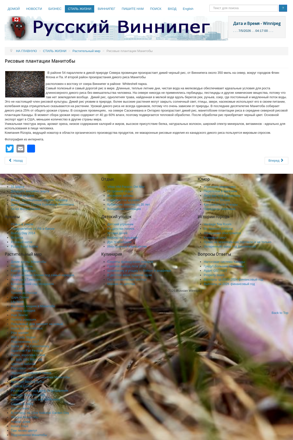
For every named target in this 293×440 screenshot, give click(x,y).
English (188, 9)
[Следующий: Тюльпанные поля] (276, 160)
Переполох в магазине (220, 191)
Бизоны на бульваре (122, 237)
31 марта (17, 187)
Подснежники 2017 (25, 342)
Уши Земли (19, 315)
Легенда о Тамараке (26, 279)
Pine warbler (20, 333)
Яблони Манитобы (24, 417)
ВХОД (172, 9)
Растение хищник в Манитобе (33, 306)
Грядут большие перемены (224, 266)
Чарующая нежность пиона (31, 373)
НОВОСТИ (34, 9)
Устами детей (117, 233)
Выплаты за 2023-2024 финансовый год (233, 279)
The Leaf (17, 288)
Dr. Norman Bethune (218, 228)
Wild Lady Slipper (23, 337)
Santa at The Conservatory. (30, 346)
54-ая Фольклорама (25, 209)
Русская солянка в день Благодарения (39, 390)
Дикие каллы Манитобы (28, 262)
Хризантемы (20, 408)
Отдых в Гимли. (22, 224)
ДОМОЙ (14, 9)
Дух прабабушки (119, 242)
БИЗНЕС (54, 9)
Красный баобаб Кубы (27, 381)
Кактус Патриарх (23, 270)
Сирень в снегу (22, 404)
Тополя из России (24, 293)
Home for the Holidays (27, 328)
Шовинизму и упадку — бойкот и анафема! (139, 270)
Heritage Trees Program (28, 395)
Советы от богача (217, 200)
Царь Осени (20, 297)
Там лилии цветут (24, 430)
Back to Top (280, 313)
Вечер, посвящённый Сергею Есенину (39, 200)
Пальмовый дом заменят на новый (37, 324)
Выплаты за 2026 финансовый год (229, 284)
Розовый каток (21, 242)
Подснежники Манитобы (29, 435)
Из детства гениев (120, 228)
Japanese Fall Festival (27, 350)
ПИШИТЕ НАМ (133, 9)
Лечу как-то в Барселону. (222, 195)
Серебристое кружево (123, 200)
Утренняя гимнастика (220, 187)
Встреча (17, 237)
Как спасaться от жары (221, 204)
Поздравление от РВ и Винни (33, 228)
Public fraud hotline (24, 246)
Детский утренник (120, 224)
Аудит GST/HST (215, 270)
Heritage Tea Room (217, 224)
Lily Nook (17, 302)
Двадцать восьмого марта (30, 191)
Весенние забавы (120, 195)
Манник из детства (121, 284)
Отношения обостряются (222, 233)
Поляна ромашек (23, 319)
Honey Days (19, 426)
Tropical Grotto (21, 386)
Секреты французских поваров (130, 262)
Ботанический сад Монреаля (32, 284)
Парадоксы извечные (219, 209)
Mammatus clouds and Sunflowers (35, 399)
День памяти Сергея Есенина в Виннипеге (42, 204)
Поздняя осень (22, 266)
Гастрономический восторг (127, 279)
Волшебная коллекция (124, 209)
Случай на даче (22, 195)
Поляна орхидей (23, 310)
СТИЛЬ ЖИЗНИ (79, 9)
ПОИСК (156, 9)
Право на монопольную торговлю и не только (237, 242)
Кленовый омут (215, 237)
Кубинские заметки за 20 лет (128, 204)
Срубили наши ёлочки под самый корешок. (43, 275)
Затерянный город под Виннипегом (230, 246)
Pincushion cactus (24, 368)
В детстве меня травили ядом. (130, 275)
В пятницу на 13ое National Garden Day (40, 413)
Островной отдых (120, 191)
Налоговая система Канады (224, 262)
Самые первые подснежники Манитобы (40, 377)
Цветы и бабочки (23, 364)
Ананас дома (20, 421)
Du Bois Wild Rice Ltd (26, 359)
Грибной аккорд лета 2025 (126, 266)
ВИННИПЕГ (106, 9)
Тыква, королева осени (28, 355)
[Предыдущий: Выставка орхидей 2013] (15, 160)
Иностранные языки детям (127, 246)
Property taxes (214, 275)
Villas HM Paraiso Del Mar (126, 187)
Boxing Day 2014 (23, 233)
